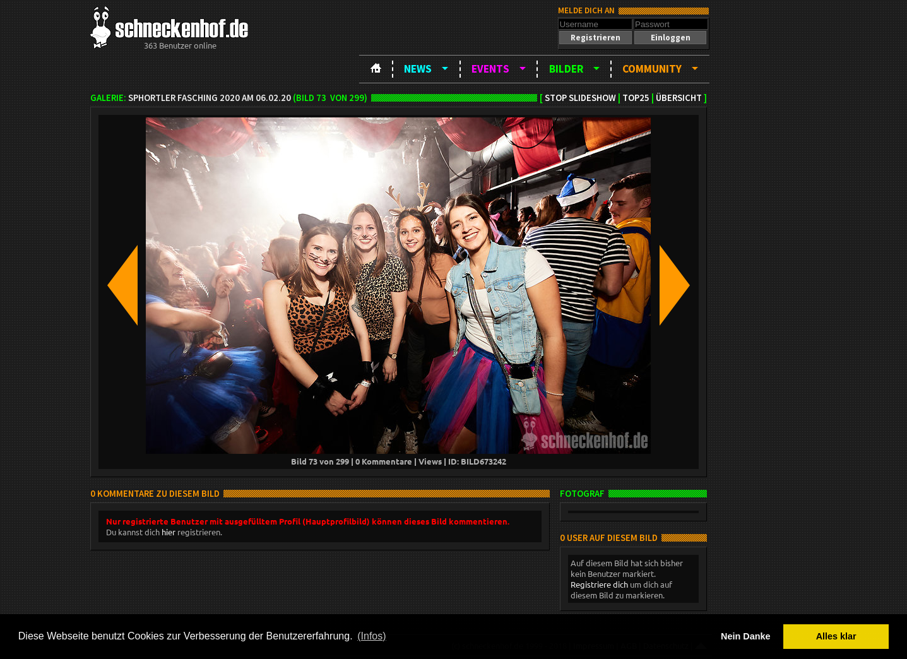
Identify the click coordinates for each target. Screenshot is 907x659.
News (418, 69)
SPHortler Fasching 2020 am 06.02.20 (209, 98)
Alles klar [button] (836, 636)
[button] (595, 37)
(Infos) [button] (371, 636)
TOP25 (635, 98)
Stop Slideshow (580, 98)
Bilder (566, 69)
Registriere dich (599, 584)
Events (490, 69)
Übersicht (679, 98)
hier (168, 531)
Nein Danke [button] (745, 636)
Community (652, 69)
